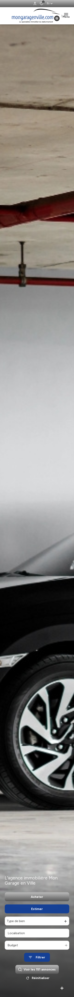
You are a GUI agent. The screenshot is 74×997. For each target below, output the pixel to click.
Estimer (37, 913)
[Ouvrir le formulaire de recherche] (37, 962)
